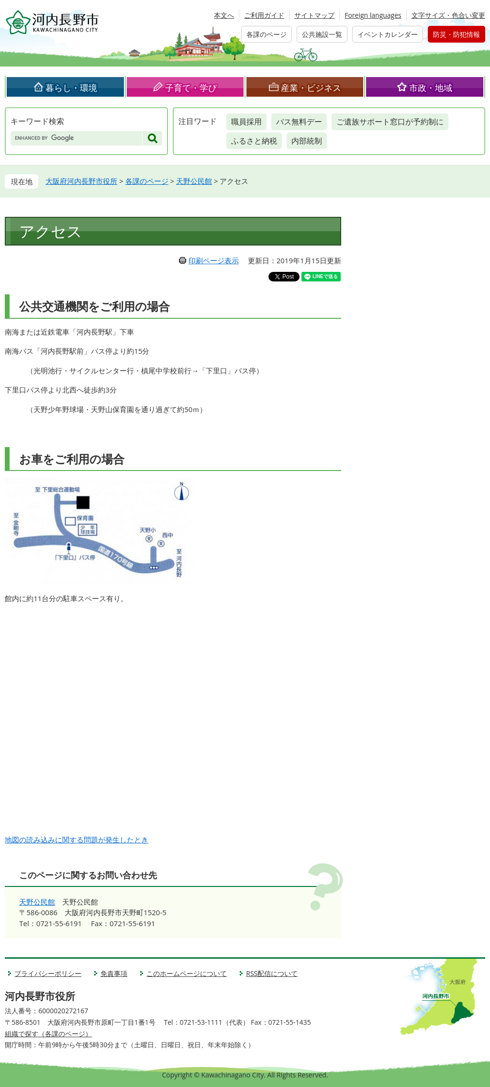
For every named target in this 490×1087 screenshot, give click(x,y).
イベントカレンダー (387, 34)
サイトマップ (314, 15)
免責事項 (113, 973)
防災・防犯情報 (456, 34)
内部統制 (306, 140)
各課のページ (266, 34)
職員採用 (246, 121)
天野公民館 (194, 181)
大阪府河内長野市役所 (81, 181)
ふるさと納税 (254, 140)
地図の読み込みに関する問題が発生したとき (76, 839)
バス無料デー (299, 121)
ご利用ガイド (264, 15)
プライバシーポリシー (47, 973)
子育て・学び (191, 87)
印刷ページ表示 (214, 260)
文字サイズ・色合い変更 (448, 15)
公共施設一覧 (322, 34)
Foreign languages (373, 15)
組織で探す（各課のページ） (48, 1033)
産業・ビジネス (311, 87)
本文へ (224, 15)
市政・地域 (430, 87)
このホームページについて (186, 973)
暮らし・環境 (71, 87)
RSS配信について (272, 973)
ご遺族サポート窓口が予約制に (390, 121)
